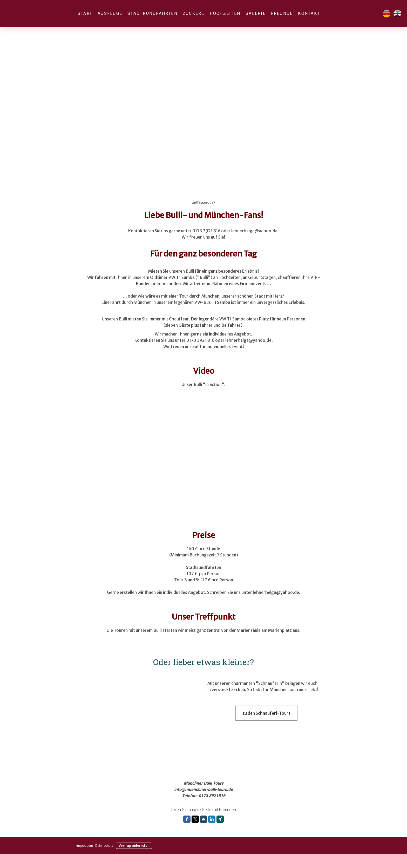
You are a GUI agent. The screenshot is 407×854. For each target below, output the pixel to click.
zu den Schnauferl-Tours (266, 713)
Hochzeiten (225, 13)
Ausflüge (110, 13)
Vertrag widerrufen (134, 846)
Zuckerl (194, 13)
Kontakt (309, 13)
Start (85, 13)
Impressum (84, 846)
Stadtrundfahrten (152, 13)
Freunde (282, 13)
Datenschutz (104, 846)
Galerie (256, 13)
